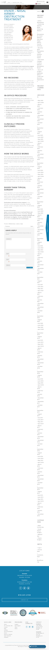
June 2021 (40, 286)
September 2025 (40, 128)
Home (5, 624)
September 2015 (40, 488)
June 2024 (40, 172)
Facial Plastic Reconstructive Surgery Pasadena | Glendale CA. (24, 645)
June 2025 (40, 137)
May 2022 (40, 250)
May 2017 (40, 421)
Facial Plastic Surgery (39, 530)
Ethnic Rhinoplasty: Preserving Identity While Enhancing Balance (40, 25)
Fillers (16, 627)
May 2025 (40, 139)
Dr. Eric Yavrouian (8, 68)
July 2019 (40, 340)
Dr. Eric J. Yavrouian (22, 213)
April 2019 (41, 346)
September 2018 (40, 372)
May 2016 (40, 460)
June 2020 (40, 325)
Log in (39, 547)
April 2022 (41, 252)
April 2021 (41, 290)
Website (8, 265)
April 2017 (41, 423)
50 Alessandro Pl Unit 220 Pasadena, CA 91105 (24, 581)
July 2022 (40, 246)
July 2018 (40, 379)
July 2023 (40, 209)
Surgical (16, 624)
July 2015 (40, 495)
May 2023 (40, 213)
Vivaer (5, 60)
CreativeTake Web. (27, 646)
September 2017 (40, 411)
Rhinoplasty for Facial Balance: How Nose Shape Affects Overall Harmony (40, 40)
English (38, 3)
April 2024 (41, 176)
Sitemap (6, 630)
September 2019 (40, 333)
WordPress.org (40, 561)
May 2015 (40, 499)
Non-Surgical (17, 625)
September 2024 (40, 163)
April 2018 (41, 385)
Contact (6, 627)
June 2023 (40, 211)
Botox (16, 628)
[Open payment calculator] (37, 646)
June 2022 (40, 248)
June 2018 (40, 381)
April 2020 (41, 329)
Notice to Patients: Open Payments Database (8, 636)
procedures (18, 212)
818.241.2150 (41, 1)
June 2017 (40, 419)
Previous (7, 226)
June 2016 (40, 458)
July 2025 (40, 135)
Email (7, 259)
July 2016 (40, 456)
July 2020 (40, 323)
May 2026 (40, 100)
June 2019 (40, 342)
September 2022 (40, 239)
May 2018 (40, 383)
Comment (8, 238)
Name (7, 254)
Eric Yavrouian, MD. (8, 625)
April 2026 (41, 102)
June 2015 (40, 497)
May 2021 (40, 288)
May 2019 (40, 344)
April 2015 (41, 501)
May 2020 (40, 327)
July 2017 (40, 417)
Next (32, 226)
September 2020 (40, 316)
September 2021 (40, 278)
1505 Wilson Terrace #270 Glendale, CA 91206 (24, 575)
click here (8, 218)
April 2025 (41, 141)
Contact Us (24, 600)
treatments (10, 212)
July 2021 (40, 284)
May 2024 (40, 174)
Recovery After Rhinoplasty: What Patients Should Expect (40, 52)
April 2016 (41, 462)
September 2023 (40, 202)
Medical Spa (12, 223)
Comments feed (40, 555)
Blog (5, 628)
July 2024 (40, 170)
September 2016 (40, 449)
